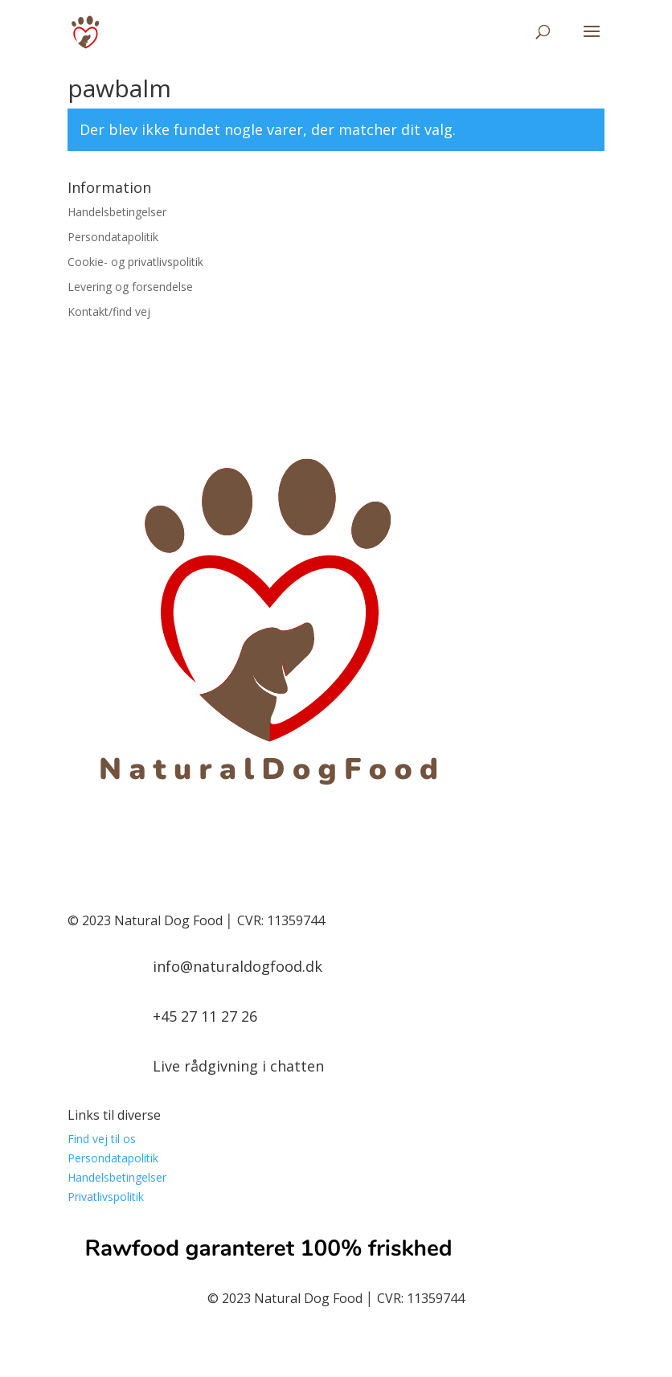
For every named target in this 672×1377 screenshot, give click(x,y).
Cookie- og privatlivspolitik (135, 261)
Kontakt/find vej (109, 311)
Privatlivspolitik (106, 1196)
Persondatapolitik (113, 236)
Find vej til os (102, 1138)
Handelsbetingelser (117, 211)
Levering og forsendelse (130, 286)
